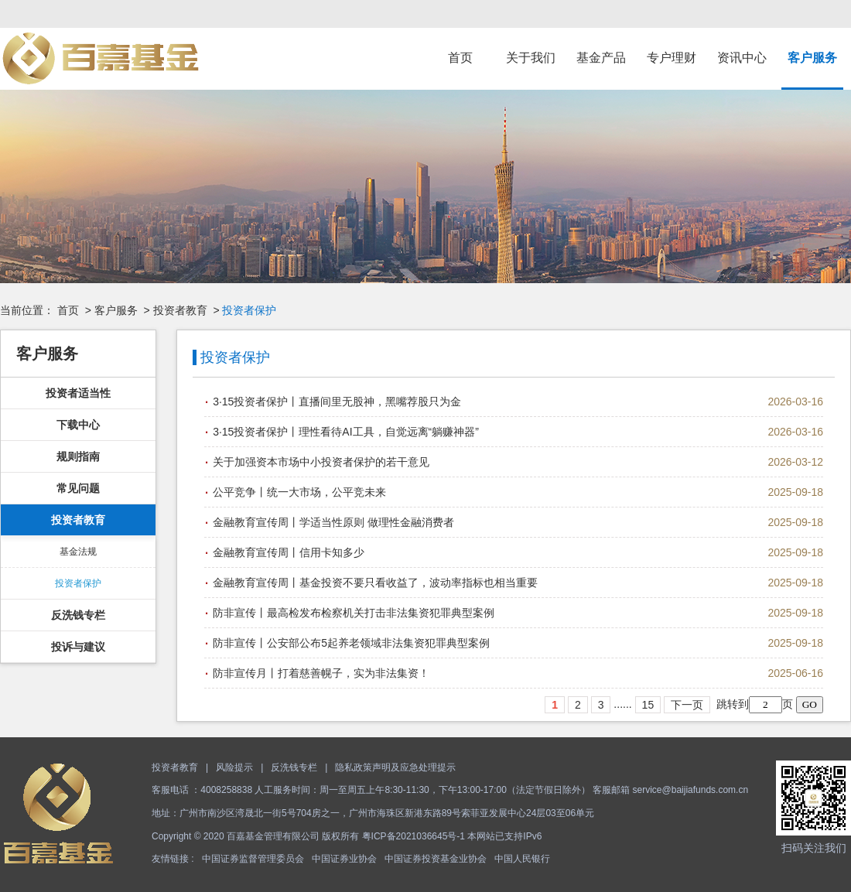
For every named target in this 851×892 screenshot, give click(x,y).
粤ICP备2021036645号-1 (413, 836)
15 (648, 705)
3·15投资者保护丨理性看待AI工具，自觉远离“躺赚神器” (346, 431)
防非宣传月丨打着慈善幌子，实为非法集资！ (321, 673)
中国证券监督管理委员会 (253, 858)
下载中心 (78, 425)
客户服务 (812, 57)
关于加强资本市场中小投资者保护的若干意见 (321, 462)
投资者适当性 (78, 393)
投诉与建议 (78, 647)
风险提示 (234, 767)
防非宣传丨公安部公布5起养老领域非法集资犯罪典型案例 (351, 643)
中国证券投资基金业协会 (435, 858)
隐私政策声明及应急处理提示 (395, 767)
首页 (460, 57)
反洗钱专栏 (78, 615)
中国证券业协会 (344, 858)
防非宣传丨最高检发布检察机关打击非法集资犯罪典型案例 (353, 613)
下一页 (687, 705)
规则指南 (78, 456)
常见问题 (78, 488)
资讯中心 (742, 57)
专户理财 (671, 57)
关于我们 (530, 57)
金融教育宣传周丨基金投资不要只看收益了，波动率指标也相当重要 (375, 582)
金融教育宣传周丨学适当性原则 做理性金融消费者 (333, 522)
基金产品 (601, 57)
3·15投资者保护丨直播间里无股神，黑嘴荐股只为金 (337, 401)
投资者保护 (78, 583)
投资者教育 (180, 310)
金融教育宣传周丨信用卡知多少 (288, 552)
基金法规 (78, 551)
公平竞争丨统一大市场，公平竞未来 (299, 492)
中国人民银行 (522, 858)
